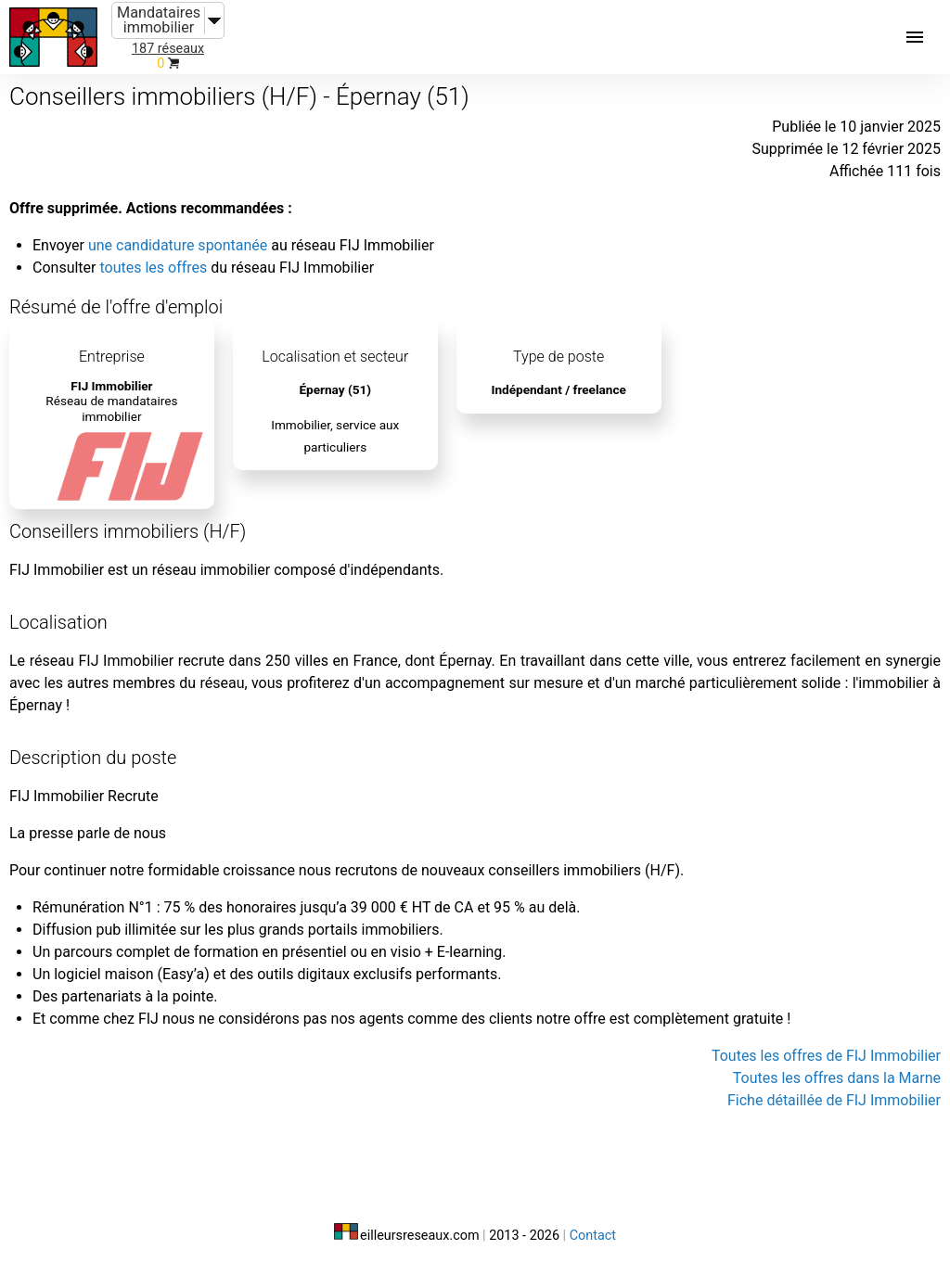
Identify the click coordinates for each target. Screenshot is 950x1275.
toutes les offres (153, 267)
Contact (593, 1235)
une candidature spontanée (177, 245)
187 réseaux (168, 49)
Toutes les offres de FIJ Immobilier (826, 1056)
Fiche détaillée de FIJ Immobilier (834, 1100)
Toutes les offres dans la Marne (837, 1078)
